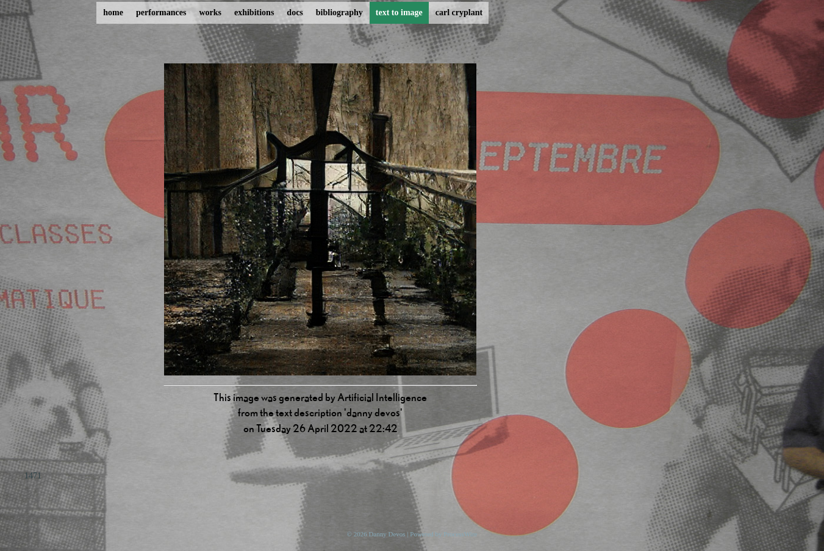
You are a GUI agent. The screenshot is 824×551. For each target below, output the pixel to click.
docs (295, 12)
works (210, 12)
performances (161, 12)
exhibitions (254, 12)
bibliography (339, 12)
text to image (399, 12)
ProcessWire (460, 534)
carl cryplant (458, 12)
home (113, 12)
